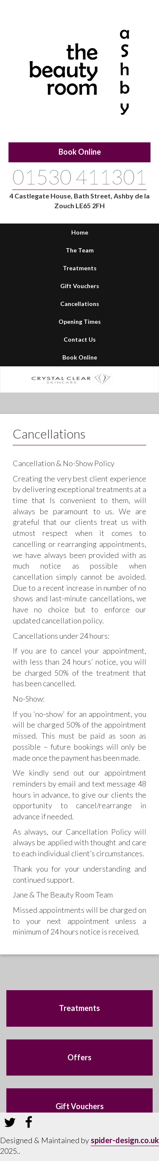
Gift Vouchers (79, 285)
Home (79, 232)
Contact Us (80, 339)
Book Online (80, 151)
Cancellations (79, 303)
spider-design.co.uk (125, 1140)
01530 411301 (79, 176)
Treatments (80, 268)
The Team (80, 250)
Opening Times (80, 321)
